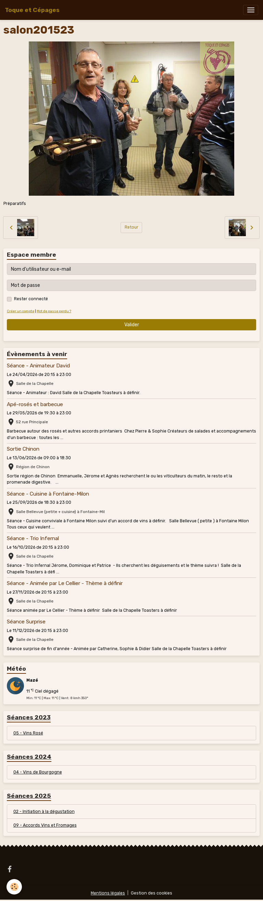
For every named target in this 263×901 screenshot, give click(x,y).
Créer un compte (20, 311)
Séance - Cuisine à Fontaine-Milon (48, 494)
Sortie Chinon (23, 449)
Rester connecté (31, 298)
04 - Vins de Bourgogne (37, 772)
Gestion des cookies (151, 893)
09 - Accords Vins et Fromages (45, 825)
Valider (131, 325)
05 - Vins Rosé (28, 733)
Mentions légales (108, 893)
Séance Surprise (26, 622)
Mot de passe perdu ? (54, 311)
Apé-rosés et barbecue (35, 404)
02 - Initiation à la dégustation (44, 811)
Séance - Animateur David (38, 366)
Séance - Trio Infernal (33, 538)
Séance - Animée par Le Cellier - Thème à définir (65, 583)
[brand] (32, 9)
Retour (131, 227)
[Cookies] (14, 886)
